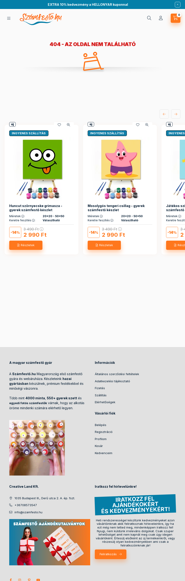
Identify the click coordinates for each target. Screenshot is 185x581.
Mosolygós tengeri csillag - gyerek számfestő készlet (116, 208)
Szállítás (101, 395)
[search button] (149, 18)
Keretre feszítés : (22, 220)
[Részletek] (25, 245)
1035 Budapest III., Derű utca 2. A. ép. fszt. (45, 498)
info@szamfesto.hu (28, 512)
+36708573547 (26, 505)
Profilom (101, 439)
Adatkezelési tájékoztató (112, 381)
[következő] (175, 114)
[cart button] (175, 18)
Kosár (99, 446)
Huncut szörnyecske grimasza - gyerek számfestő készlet (35, 208)
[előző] (164, 114)
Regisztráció (104, 432)
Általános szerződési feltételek (117, 374)
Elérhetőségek (105, 402)
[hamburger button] (9, 18)
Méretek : (17, 216)
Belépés (100, 425)
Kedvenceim (103, 453)
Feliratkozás (108, 554)
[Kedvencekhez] (59, 125)
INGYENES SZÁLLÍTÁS (29, 133)
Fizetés (100, 388)
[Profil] (160, 18)
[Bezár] (177, 4)
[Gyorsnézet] (68, 125)
